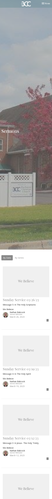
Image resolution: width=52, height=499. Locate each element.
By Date (7, 257)
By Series (19, 257)
